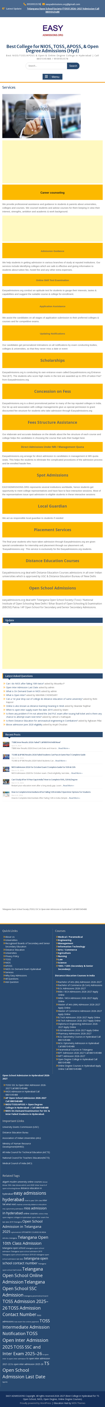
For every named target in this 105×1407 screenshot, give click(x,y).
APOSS (8, 965)
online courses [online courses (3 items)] (30, 1213)
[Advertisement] (52, 161)
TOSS (8, 959)
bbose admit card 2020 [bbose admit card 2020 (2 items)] (25, 1185)
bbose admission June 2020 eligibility (24, 724)
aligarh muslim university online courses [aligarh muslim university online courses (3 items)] (22, 1181)
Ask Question (12, 981)
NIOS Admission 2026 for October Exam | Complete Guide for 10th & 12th (43, 767)
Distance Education (15, 949)
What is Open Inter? (16, 695)
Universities (11, 953)
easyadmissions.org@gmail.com (63, 4)
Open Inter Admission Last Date (22, 687)
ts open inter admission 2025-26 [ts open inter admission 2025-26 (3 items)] (27, 1364)
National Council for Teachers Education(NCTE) (26, 1157)
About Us (10, 936)
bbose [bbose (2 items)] (45, 1182)
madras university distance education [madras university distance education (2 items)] (31, 1204)
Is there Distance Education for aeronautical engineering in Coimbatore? (42, 720)
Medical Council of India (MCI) (17, 1163)
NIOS (8, 962)
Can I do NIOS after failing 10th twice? (25, 683)
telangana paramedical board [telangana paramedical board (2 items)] (36, 1296)
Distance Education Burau (15, 1132)
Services (9, 972)
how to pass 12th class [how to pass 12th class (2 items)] (33, 1200)
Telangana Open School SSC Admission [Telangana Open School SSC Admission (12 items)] (23, 1288)
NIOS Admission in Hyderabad (20, 1091)
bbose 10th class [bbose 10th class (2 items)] (8, 1185)
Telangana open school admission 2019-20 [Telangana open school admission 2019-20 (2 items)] (19, 1255)
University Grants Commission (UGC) (20, 1126)
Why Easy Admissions (16, 975)
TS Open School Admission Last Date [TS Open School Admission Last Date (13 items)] (25, 1370)
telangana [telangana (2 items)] (13, 1238)
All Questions (11, 978)
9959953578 (34, 4)
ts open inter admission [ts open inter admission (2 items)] (16, 1359)
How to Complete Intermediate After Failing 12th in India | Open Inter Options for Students (51, 792)
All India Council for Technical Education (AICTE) (26, 1152)
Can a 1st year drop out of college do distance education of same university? (44, 698)
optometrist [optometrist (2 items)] (16, 1232)
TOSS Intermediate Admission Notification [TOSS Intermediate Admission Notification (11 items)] (26, 1327)
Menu (52, 77)
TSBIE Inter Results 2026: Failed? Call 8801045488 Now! (36, 742)
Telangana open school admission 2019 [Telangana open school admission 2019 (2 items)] (26, 1251)
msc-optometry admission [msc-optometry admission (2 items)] (12, 1209)
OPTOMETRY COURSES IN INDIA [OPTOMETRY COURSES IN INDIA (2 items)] (33, 1232)
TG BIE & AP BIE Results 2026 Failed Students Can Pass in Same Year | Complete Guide (48, 755)
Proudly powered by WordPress (35, 1403)
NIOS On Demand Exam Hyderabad (23, 969)
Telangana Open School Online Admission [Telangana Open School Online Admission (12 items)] (22, 1275)
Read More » (64, 748)
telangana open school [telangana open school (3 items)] (13, 1248)
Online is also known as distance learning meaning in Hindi (35, 705)
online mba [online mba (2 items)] (43, 1214)
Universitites (11, 940)
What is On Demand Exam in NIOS (23, 691)
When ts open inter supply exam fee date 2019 (29, 709)
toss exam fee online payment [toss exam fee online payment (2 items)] (26, 1322)
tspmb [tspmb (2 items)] (5, 1382)
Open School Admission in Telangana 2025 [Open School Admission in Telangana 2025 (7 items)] (22, 1226)
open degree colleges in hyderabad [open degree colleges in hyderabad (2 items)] (16, 1217)
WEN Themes (78, 1403)
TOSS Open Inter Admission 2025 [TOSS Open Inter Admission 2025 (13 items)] (25, 1340)
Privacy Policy (12, 956)
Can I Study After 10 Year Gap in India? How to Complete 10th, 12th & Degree (44, 779)
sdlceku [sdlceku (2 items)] (5, 1238)
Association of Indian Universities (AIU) (21, 1138)
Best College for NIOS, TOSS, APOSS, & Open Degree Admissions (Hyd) (52, 49)
